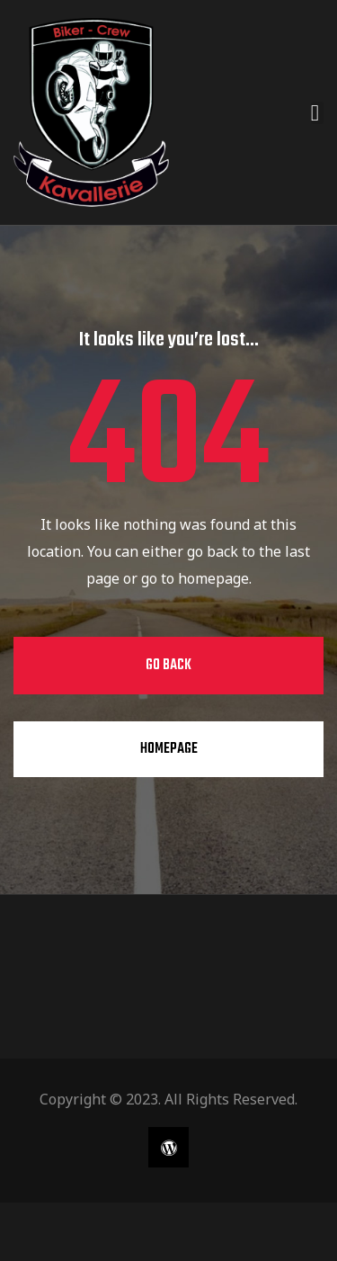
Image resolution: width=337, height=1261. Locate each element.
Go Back (168, 665)
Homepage (169, 749)
